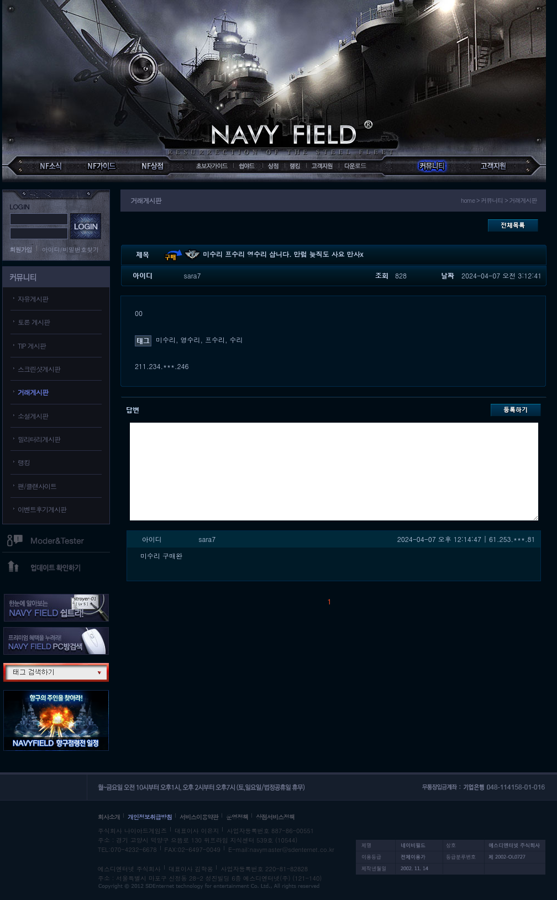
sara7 (192, 275)
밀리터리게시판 (39, 439)
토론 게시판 (34, 322)
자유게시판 (33, 298)
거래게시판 (33, 392)
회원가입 (21, 249)
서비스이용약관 (199, 817)
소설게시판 (33, 415)
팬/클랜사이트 (37, 486)
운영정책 (237, 817)
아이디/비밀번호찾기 (70, 249)
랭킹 (24, 462)
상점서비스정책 (275, 817)
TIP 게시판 (32, 345)
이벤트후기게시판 (42, 509)
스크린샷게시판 (39, 368)
